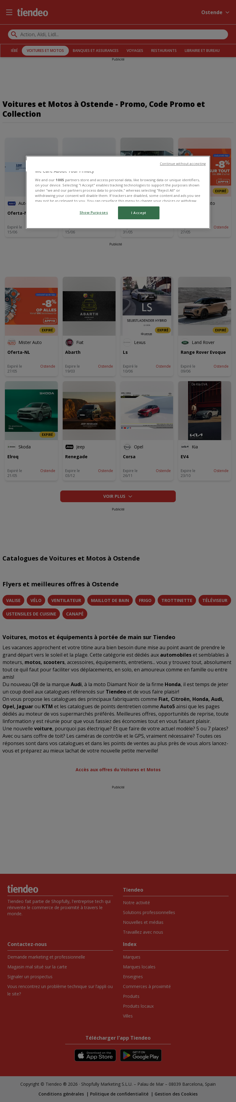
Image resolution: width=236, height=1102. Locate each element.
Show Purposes (94, 212)
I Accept (138, 212)
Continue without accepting (183, 164)
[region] (118, 192)
